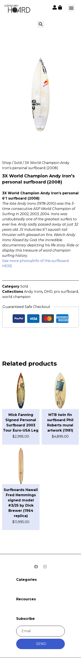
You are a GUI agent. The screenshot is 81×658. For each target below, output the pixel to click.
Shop (6, 163)
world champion (16, 297)
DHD (48, 292)
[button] (71, 7)
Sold (18, 163)
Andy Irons (33, 292)
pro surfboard (66, 292)
